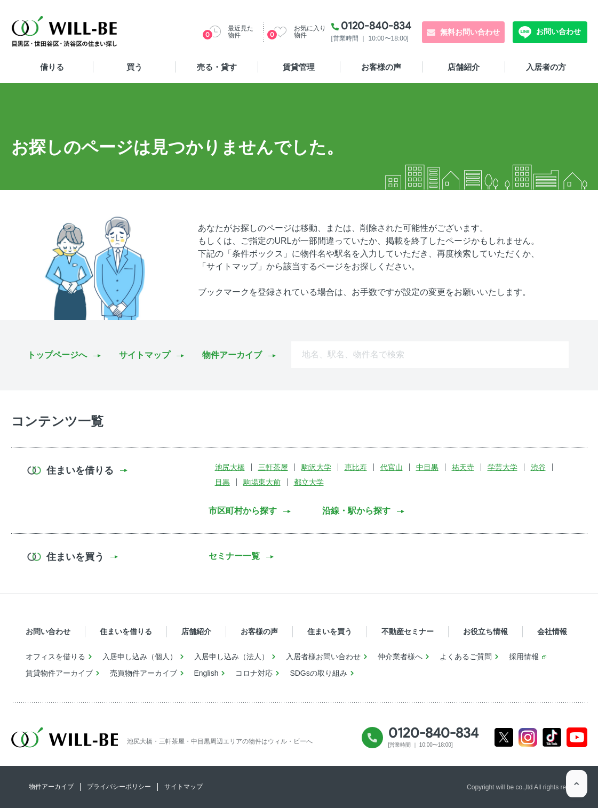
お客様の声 (381, 66)
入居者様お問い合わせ (323, 656)
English (206, 673)
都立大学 (309, 482)
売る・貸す (217, 66)
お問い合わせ (557, 31)
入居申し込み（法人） (231, 656)
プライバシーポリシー (119, 786)
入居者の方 (546, 66)
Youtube (577, 737)
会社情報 (552, 631)
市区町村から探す (243, 510)
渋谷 (538, 467)
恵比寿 (356, 467)
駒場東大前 (262, 482)
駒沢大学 (316, 467)
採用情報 (524, 656)
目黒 (222, 482)
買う (134, 66)
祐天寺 (463, 467)
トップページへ (57, 354)
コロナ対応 (254, 673)
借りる (52, 66)
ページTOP (576, 786)
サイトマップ (144, 354)
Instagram (528, 737)
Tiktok (552, 737)
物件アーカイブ (232, 354)
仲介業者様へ (400, 656)
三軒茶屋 (273, 467)
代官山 (391, 467)
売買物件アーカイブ (143, 673)
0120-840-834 (376, 25)
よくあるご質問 (466, 656)
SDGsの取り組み (318, 673)
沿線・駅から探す (356, 510)
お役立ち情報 (485, 631)
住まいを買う (329, 631)
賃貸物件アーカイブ (59, 673)
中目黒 (427, 467)
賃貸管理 (299, 66)
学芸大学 (502, 467)
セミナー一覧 (234, 556)
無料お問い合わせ (470, 32)
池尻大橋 (230, 467)
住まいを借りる (126, 631)
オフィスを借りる (55, 656)
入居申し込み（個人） (139, 656)
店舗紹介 (464, 66)
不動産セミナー (407, 631)
